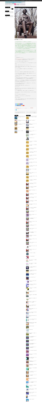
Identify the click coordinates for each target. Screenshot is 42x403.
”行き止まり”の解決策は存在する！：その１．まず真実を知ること (32, 347)
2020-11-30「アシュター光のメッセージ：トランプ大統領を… (33, 249)
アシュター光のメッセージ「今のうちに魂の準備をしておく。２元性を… (33, 159)
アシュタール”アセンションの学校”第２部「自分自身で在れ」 (32, 385)
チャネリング (22, 7)
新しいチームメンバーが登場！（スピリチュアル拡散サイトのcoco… (33, 392)
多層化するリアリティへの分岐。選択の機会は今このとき (33, 368)
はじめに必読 (9, 0)
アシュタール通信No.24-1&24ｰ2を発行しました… (32, 396)
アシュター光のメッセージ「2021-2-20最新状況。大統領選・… (33, 145)
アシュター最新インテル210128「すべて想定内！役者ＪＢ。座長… (33, 165)
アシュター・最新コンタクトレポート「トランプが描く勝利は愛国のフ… (33, 218)
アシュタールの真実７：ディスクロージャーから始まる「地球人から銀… (33, 371)
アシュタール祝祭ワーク (29, 0)
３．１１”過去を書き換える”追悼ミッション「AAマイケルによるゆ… (33, 134)
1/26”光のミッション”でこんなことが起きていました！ (33, 169)
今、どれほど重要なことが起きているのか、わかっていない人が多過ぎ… (33, 274)
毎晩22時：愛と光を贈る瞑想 (31, 127)
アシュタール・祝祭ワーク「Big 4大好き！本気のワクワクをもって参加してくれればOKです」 (20, 112)
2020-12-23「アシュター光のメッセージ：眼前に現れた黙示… (33, 221)
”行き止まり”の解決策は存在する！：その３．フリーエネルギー (32, 340)
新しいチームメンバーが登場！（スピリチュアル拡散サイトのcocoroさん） (30, 112)
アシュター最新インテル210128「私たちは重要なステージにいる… (33, 162)
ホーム (5, 0)
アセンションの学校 (25, 0)
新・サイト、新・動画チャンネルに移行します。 (33, 117)
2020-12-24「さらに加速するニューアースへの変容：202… (33, 214)
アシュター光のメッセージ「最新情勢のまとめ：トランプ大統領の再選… (33, 207)
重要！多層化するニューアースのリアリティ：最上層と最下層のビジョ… (32, 361)
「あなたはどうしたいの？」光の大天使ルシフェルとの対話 (33, 288)
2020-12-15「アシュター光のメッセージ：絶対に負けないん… (33, 239)
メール (31, 0)
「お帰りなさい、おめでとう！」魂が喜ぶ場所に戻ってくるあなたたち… (33, 389)
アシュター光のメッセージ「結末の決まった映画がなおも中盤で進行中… (33, 148)
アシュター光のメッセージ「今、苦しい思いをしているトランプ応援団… (33, 197)
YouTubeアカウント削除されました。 (32, 120)
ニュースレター (20, 0)
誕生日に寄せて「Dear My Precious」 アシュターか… (33, 190)
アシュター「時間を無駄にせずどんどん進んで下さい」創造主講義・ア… (33, 382)
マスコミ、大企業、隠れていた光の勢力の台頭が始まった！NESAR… (33, 312)
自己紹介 (7, 0)
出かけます (19, 127)
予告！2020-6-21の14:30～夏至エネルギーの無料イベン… (33, 315)
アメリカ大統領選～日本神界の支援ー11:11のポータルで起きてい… (32, 267)
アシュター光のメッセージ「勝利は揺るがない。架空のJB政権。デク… (33, 179)
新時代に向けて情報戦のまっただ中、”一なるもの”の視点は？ (33, 308)
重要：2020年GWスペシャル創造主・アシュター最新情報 (33, 333)
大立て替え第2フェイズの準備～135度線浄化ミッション (33, 294)
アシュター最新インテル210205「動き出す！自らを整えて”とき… (33, 155)
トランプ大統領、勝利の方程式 (31, 256)
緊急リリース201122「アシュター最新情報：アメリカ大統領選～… (33, 263)
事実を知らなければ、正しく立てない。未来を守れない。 (33, 246)
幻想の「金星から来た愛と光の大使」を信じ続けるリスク (33, 378)
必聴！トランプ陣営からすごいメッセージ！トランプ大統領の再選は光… (33, 232)
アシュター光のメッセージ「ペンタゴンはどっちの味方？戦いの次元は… (33, 193)
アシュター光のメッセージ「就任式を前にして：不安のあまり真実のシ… (33, 183)
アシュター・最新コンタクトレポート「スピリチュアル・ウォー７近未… (33, 211)
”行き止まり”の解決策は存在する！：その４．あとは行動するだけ (32, 336)
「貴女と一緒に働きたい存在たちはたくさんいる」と (21, 117)
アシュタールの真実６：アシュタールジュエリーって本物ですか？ (33, 375)
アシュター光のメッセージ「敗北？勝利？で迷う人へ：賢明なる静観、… (33, 186)
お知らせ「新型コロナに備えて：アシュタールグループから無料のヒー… (33, 357)
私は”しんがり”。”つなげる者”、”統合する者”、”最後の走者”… (32, 281)
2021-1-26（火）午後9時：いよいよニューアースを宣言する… (33, 172)
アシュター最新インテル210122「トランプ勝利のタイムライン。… (33, 176)
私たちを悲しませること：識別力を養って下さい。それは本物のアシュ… (33, 284)
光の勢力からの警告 (31, 329)
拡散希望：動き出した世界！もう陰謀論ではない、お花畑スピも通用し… (33, 322)
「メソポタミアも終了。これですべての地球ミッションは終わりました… (21, 124)
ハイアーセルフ (25, 7)
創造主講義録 (23, 0)
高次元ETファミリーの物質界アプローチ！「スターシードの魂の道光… (32, 301)
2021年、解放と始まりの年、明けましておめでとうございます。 (21, 120)
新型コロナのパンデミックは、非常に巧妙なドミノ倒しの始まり (33, 354)
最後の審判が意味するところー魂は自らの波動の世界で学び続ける (33, 364)
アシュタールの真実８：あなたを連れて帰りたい (33, 350)
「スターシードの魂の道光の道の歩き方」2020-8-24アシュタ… (32, 305)
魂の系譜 (13, 0)
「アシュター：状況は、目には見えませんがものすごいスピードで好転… (33, 319)
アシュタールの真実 (11, 0)
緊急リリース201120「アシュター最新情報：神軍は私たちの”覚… (33, 260)
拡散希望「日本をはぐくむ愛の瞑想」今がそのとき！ (33, 298)
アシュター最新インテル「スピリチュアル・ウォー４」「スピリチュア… (33, 225)
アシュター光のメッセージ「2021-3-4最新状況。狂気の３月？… (33, 141)
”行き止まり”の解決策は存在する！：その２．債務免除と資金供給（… (32, 343)
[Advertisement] (9, 27)
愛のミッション (18, 0)
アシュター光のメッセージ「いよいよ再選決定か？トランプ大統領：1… (33, 200)
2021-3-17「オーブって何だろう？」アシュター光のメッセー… (33, 131)
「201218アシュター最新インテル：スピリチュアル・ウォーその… (33, 228)
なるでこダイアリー (19, 7)
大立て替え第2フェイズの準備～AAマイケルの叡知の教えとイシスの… (33, 291)
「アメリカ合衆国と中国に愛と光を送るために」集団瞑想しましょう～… (33, 270)
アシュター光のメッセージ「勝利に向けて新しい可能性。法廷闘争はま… (33, 152)
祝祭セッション (15, 0)
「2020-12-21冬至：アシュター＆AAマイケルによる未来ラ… (32, 235)
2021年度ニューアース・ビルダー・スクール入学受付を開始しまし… (33, 124)
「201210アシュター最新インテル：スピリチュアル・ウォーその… (33, 242)
